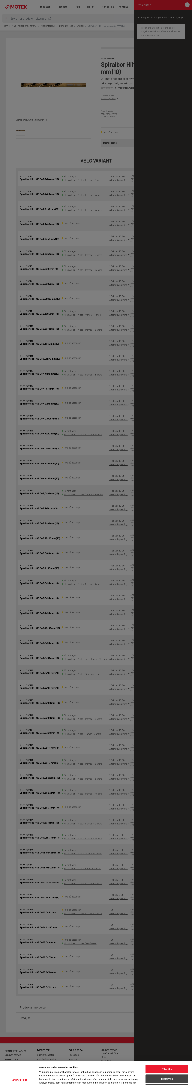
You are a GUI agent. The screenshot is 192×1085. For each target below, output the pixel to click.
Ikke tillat (167, 1065)
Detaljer (160, 1079)
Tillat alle (167, 1045)
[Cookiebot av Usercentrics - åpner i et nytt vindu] (19, 1079)
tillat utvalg (167, 1055)
